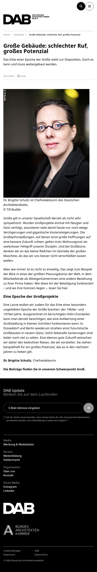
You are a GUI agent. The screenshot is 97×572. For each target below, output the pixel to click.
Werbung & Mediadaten (18, 444)
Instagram (10, 487)
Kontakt (8, 475)
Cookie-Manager (12, 550)
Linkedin (8, 491)
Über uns (9, 471)
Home (6, 34)
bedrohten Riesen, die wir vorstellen (49, 342)
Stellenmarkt (11, 460)
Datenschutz (41, 554)
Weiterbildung (12, 456)
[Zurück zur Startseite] (26, 19)
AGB (37, 550)
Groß (81, 369)
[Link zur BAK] (48, 530)
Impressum (9, 554)
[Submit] (89, 408)
